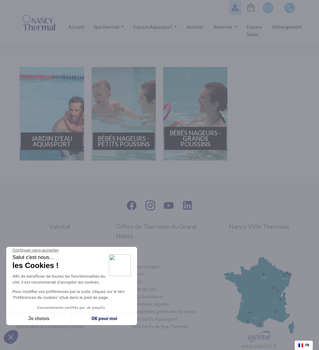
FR (303, 345)
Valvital (59, 226)
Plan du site (144, 289)
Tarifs (138, 274)
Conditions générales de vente (164, 311)
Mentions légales (150, 304)
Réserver (223, 27)
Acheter (195, 27)
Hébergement (287, 27)
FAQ (137, 281)
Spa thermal (107, 27)
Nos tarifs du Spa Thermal (160, 326)
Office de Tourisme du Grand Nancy (156, 231)
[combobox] (304, 345)
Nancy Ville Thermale (259, 226)
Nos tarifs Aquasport (154, 319)
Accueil (76, 27)
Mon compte (146, 266)
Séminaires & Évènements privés (50, 326)
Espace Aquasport (153, 27)
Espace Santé (254, 30)
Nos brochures (148, 296)
